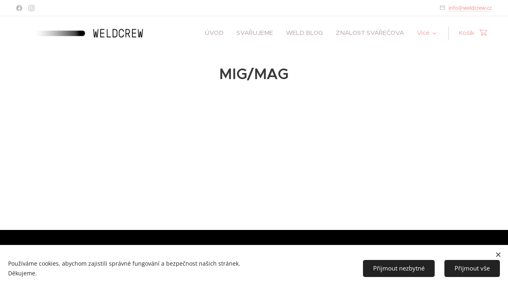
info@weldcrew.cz (470, 7)
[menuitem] (216, 33)
